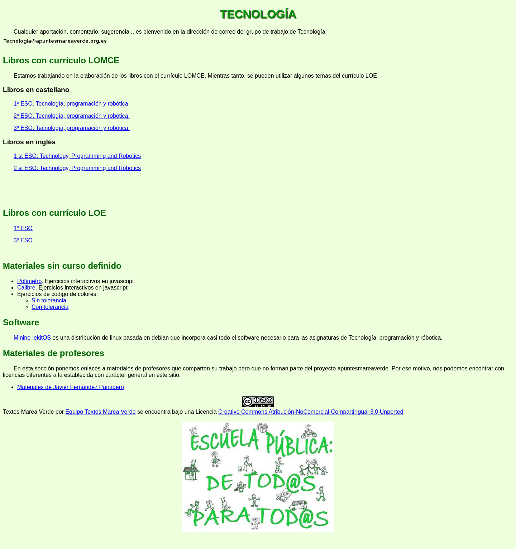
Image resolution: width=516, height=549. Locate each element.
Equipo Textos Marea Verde (100, 412)
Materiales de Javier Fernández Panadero (70, 387)
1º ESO (23, 228)
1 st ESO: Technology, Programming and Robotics (77, 156)
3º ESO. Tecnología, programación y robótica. (72, 128)
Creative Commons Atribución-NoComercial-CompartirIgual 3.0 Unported (310, 412)
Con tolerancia (50, 307)
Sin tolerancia (49, 300)
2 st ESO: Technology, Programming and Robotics (77, 168)
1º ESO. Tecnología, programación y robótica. (72, 104)
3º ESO (23, 240)
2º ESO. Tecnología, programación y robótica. (72, 116)
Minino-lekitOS (32, 338)
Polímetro (29, 281)
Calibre (26, 288)
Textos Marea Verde (28, 412)
